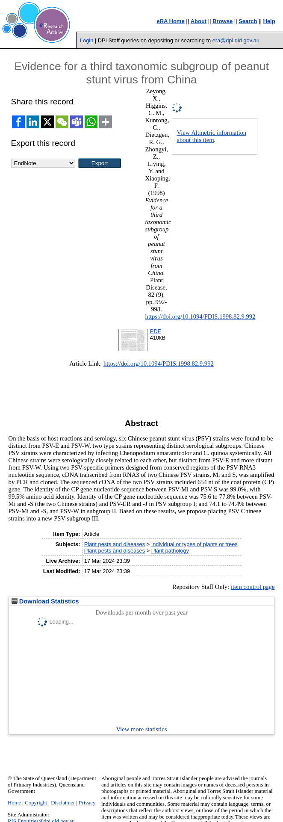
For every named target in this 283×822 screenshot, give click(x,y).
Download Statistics (45, 601)
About (199, 21)
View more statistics (141, 729)
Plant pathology (170, 550)
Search (248, 21)
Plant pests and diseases (114, 544)
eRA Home (170, 21)
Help (269, 21)
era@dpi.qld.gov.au (235, 40)
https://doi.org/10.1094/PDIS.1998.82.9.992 (200, 316)
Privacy (87, 803)
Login (86, 40)
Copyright (36, 803)
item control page (253, 586)
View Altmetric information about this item (211, 136)
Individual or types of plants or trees (194, 544)
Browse (222, 21)
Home (14, 803)
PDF (155, 331)
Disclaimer (63, 803)
